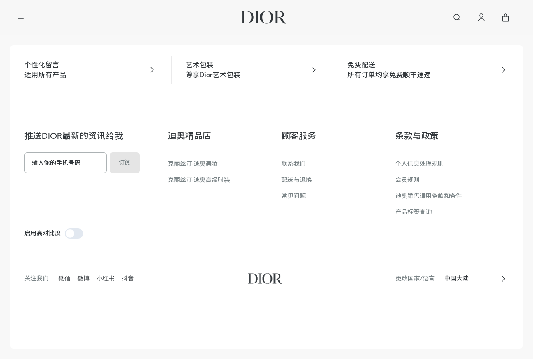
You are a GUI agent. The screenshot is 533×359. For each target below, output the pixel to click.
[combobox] (469, 278)
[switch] (74, 233)
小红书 (106, 278)
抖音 (128, 278)
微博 (83, 278)
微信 (64, 278)
